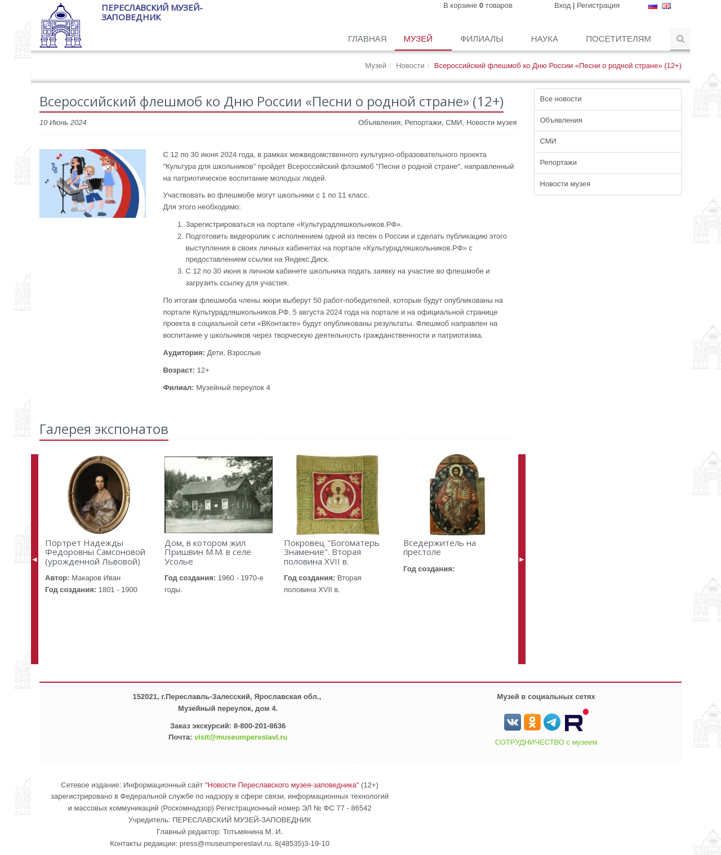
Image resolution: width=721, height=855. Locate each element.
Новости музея (565, 184)
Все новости (561, 99)
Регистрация (598, 5)
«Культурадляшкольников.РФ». (350, 224)
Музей (419, 38)
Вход (562, 5)
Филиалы (482, 38)
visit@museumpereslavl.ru (240, 737)
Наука (546, 38)
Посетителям (619, 38)
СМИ (548, 141)
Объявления (561, 120)
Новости (410, 65)
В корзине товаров (478, 5)
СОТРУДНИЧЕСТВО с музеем (546, 742)
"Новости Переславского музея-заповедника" (282, 785)
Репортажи (558, 162)
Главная (367, 38)
